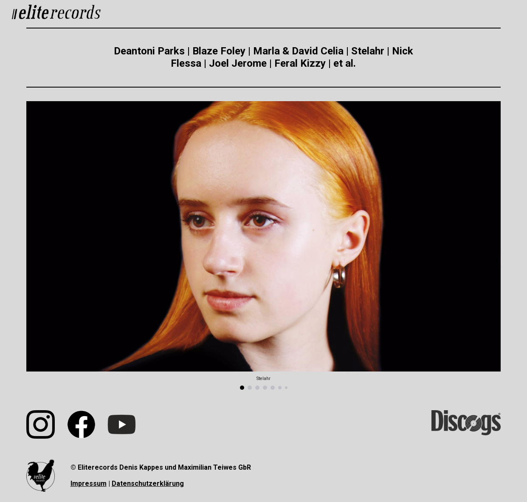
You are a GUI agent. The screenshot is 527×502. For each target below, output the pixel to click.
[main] (263, 57)
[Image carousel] (263, 245)
